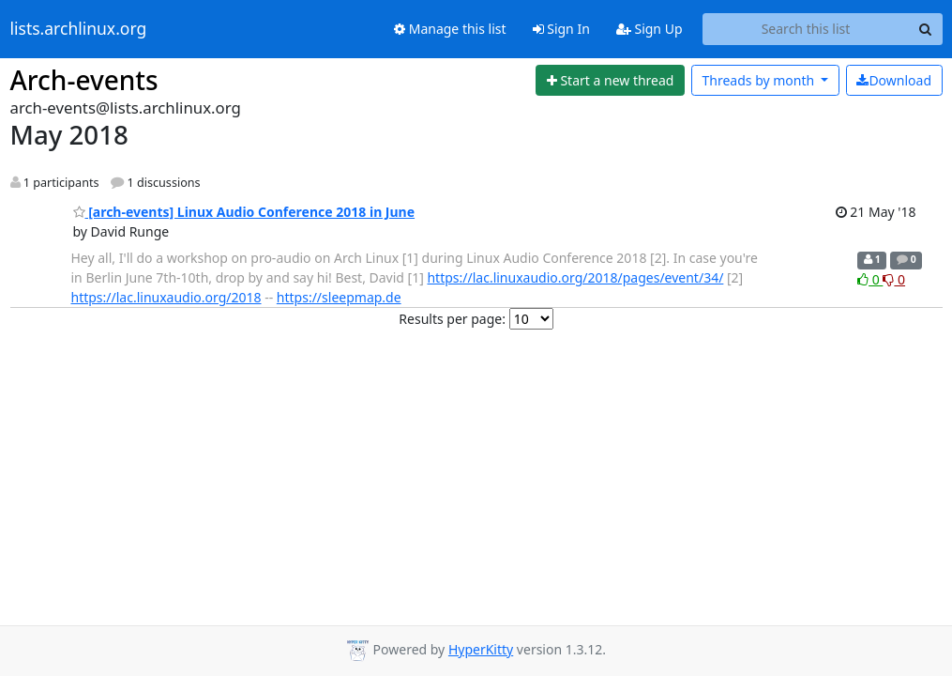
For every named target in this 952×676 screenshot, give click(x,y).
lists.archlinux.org (78, 29)
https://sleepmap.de (339, 297)
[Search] (926, 29)
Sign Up (649, 29)
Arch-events (84, 80)
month (759, 80)
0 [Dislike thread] (894, 279)
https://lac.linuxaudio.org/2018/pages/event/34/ (575, 277)
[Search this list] (806, 29)
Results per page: (452, 319)
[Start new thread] (610, 81)
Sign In (561, 29)
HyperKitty (480, 649)
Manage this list (450, 29)
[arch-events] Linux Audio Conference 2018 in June (244, 212)
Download (893, 80)
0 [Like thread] (870, 279)
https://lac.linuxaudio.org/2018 (166, 297)
